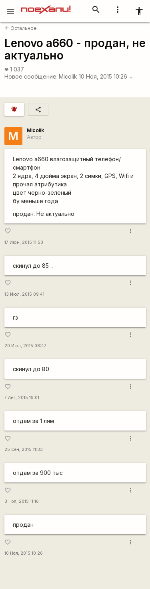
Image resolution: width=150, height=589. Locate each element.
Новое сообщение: (31, 76)
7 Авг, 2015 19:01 (21, 397)
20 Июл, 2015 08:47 (25, 345)
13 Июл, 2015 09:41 (24, 294)
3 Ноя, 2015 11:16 (21, 501)
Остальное (20, 28)
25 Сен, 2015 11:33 (23, 449)
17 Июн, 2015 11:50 (23, 242)
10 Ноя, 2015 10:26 (106, 76)
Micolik (68, 76)
